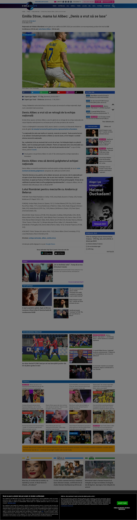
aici (42, 511)
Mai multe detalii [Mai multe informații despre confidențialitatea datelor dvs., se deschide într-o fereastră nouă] (12, 503)
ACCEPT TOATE (122, 503)
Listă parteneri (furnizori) (67, 505)
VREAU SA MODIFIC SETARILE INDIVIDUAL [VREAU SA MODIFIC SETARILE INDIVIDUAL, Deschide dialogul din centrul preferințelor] (122, 508)
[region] (68, 507)
